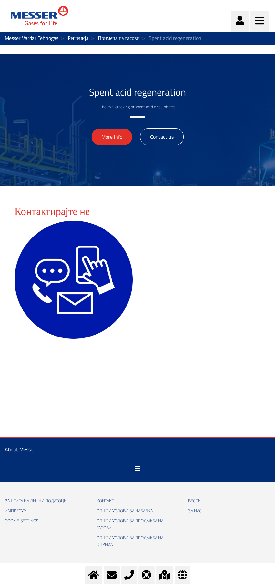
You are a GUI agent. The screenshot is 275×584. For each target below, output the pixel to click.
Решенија (78, 38)
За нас (195, 511)
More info (111, 137)
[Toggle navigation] (137, 469)
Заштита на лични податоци (36, 501)
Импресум (16, 511)
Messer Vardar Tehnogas (31, 38)
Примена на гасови (119, 38)
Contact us (162, 137)
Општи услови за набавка (125, 511)
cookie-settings (21, 521)
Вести (194, 501)
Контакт (105, 501)
